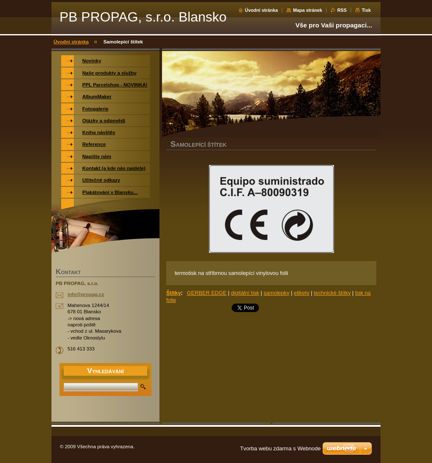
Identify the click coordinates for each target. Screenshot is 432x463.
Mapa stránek (307, 10)
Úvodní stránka (261, 10)
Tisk (366, 10)
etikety (301, 293)
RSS (341, 10)
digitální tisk (245, 293)
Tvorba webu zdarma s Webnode (280, 448)
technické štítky (332, 293)
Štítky (173, 293)
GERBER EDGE (207, 293)
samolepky (276, 293)
